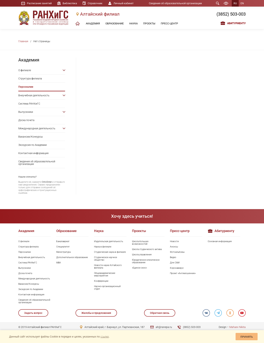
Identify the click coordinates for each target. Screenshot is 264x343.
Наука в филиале (102, 246)
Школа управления (142, 254)
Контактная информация (33, 153)
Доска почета (26, 120)
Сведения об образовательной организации (175, 3)
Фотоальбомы (177, 252)
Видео (173, 257)
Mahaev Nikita (237, 327)
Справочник (95, 3)
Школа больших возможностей (140, 242)
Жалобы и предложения (96, 312)
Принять (246, 336)
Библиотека (70, 3)
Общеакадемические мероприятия (104, 274)
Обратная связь (159, 312)
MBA (58, 262)
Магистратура (63, 252)
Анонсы (174, 246)
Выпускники (25, 111)
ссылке (104, 336)
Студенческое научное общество (105, 258)
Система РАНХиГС (29, 103)
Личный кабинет (123, 3)
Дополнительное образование (72, 257)
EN (242, 3)
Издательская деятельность (108, 241)
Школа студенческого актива (147, 249)
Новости (174, 241)
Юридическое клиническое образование (146, 261)
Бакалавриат (62, 241)
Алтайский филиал (100, 14)
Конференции (101, 281)
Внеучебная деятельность (34, 95)
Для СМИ (175, 262)
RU (235, 3)
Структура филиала (30, 78)
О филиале (24, 70)
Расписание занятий (39, 3)
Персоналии (25, 86)
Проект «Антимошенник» (183, 273)
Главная (23, 41)
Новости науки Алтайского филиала (108, 266)
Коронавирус (177, 268)
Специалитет (63, 246)
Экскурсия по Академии (32, 144)
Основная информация (220, 241)
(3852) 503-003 (231, 14)
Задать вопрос (33, 312)
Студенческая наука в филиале (110, 252)
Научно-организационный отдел (107, 287)
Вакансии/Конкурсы (30, 136)
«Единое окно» (139, 268)
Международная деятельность (36, 128)
